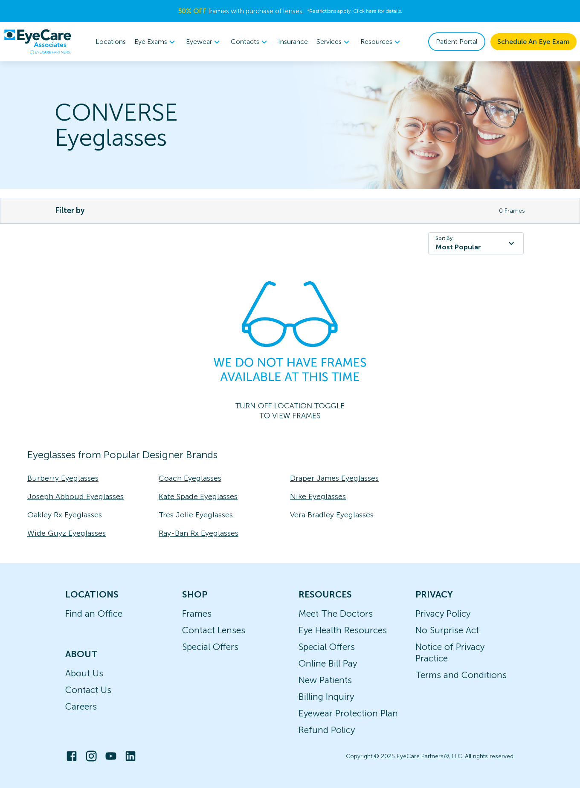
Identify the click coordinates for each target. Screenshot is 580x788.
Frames (197, 613)
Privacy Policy (442, 613)
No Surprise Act (447, 630)
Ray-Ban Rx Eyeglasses (198, 533)
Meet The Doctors (336, 613)
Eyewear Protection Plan (348, 713)
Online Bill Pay (328, 663)
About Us (84, 673)
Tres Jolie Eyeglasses (196, 515)
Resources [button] (381, 42)
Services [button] (334, 42)
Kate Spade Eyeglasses (198, 496)
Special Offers (210, 646)
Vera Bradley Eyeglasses (332, 515)
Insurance (293, 42)
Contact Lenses (213, 630)
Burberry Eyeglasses (63, 478)
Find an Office (93, 613)
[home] (37, 42)
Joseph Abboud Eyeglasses (75, 496)
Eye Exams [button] (155, 42)
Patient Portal (457, 42)
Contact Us (88, 689)
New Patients (325, 680)
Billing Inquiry (326, 696)
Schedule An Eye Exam (533, 42)
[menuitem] (155, 42)
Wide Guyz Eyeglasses (66, 533)
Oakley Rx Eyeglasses (64, 515)
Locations (111, 42)
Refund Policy (327, 729)
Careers (81, 706)
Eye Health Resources (343, 630)
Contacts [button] (250, 42)
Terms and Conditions (461, 675)
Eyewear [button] (204, 42)
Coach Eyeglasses (190, 478)
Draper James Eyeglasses (334, 478)
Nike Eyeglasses (318, 496)
